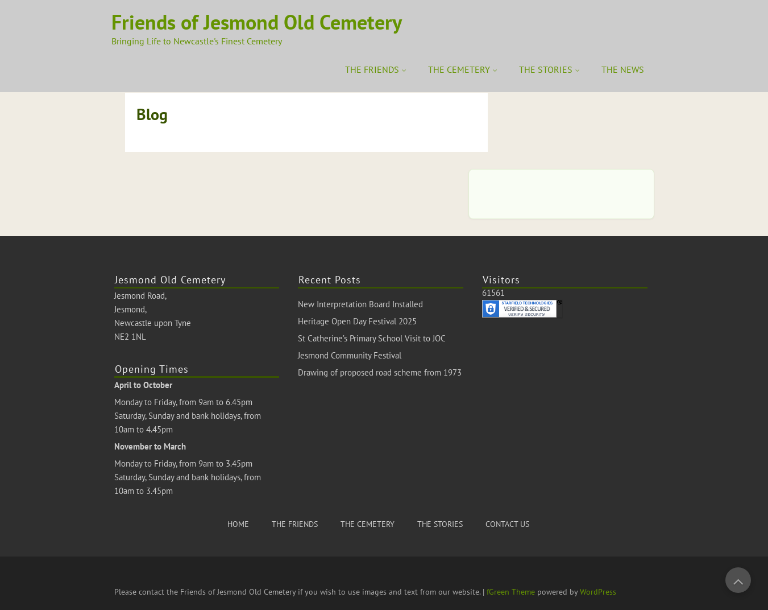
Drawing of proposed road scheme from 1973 (380, 372)
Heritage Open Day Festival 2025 (357, 321)
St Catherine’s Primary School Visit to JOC (372, 338)
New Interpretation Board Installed (360, 304)
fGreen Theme (511, 592)
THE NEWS (622, 69)
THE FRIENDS (372, 69)
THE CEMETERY (459, 69)
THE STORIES (545, 69)
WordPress (598, 592)
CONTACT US (507, 524)
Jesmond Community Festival (349, 355)
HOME (238, 524)
